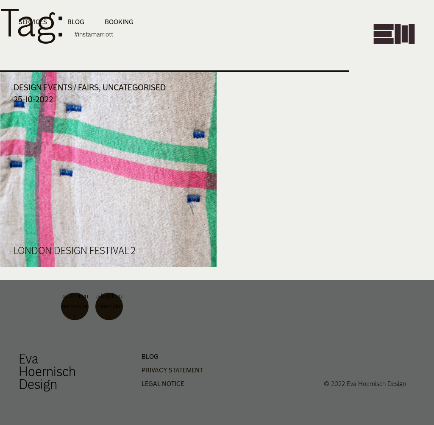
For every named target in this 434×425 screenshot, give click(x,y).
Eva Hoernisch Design (47, 371)
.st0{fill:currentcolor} (74, 306)
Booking (119, 22)
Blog (75, 22)
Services (33, 22)
